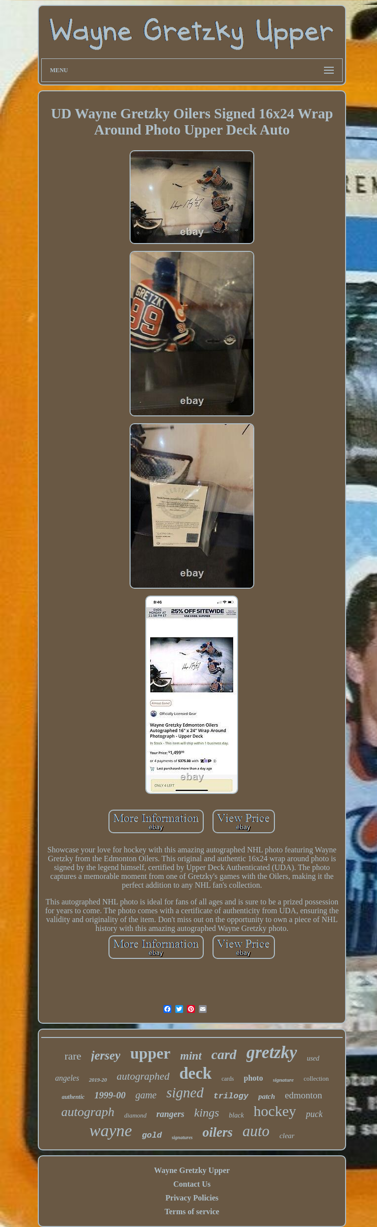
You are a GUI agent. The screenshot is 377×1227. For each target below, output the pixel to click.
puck (314, 1114)
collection (315, 1078)
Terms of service (191, 1211)
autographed (143, 1076)
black (236, 1115)
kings (206, 1112)
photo (253, 1078)
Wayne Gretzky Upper (192, 1170)
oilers (217, 1132)
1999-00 (109, 1095)
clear (287, 1136)
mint (190, 1056)
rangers (171, 1114)
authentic (73, 1096)
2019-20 (98, 1080)
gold (152, 1135)
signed (185, 1092)
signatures (182, 1137)
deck (195, 1073)
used (313, 1058)
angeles (67, 1078)
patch (266, 1096)
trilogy (231, 1096)
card (224, 1054)
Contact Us (192, 1184)
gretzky (271, 1052)
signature (283, 1080)
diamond (135, 1115)
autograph (87, 1112)
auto (255, 1131)
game (146, 1095)
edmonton (303, 1095)
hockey (275, 1111)
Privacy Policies (191, 1198)
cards (227, 1078)
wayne (110, 1130)
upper (150, 1053)
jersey (106, 1055)
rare (72, 1056)
